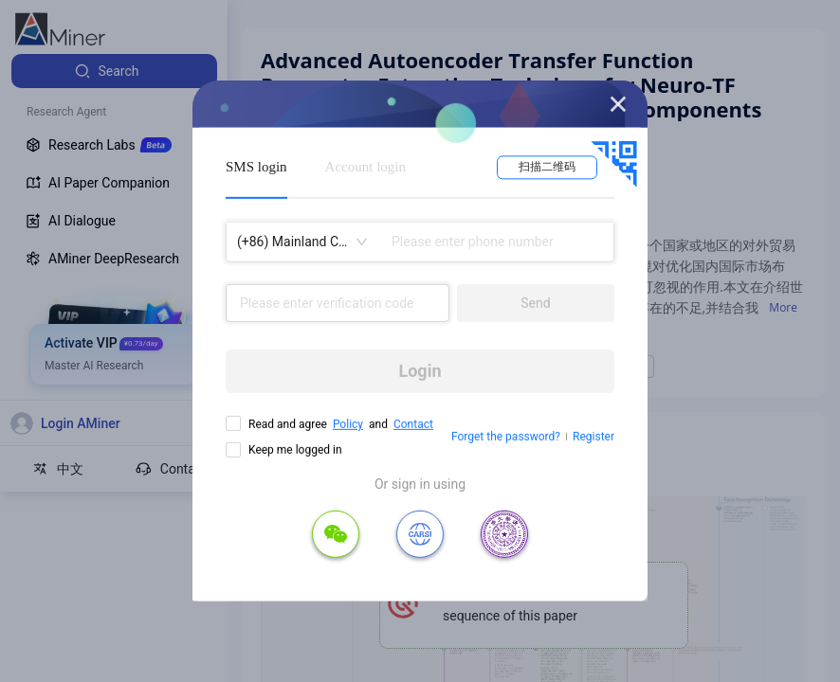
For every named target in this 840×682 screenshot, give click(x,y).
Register (593, 436)
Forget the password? (505, 436)
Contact (413, 424)
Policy (348, 424)
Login (419, 371)
